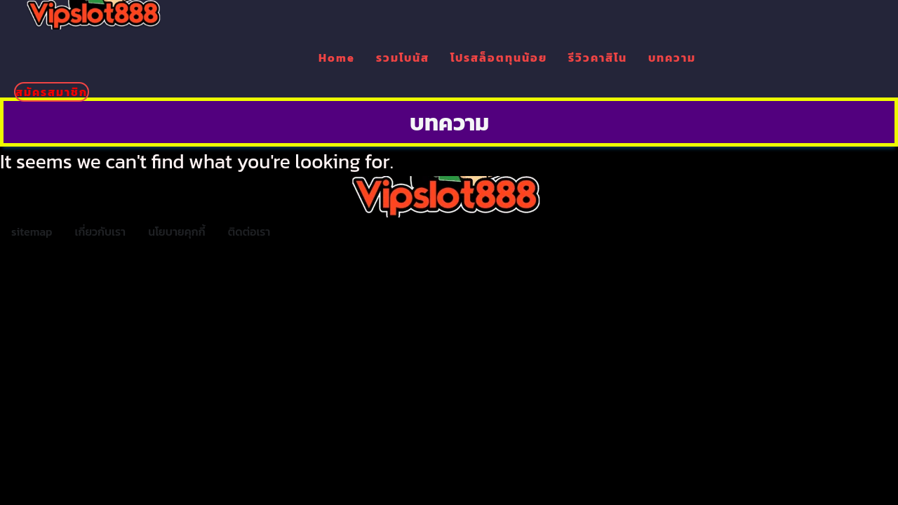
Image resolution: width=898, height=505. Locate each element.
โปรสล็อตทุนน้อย (498, 57)
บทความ (672, 57)
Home (337, 57)
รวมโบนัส (402, 57)
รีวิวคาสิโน (597, 57)
